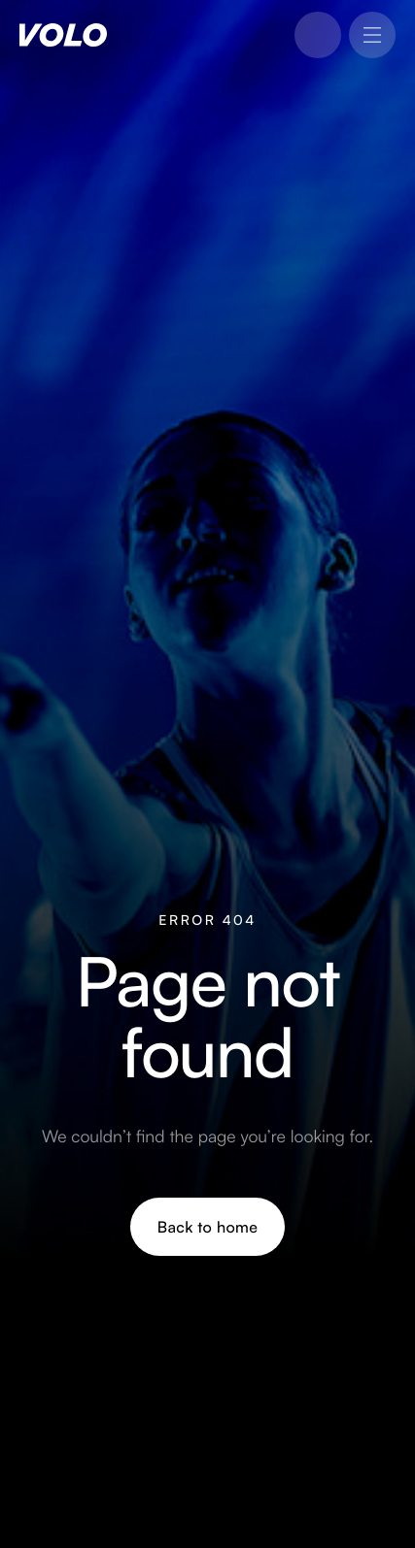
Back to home (207, 1226)
